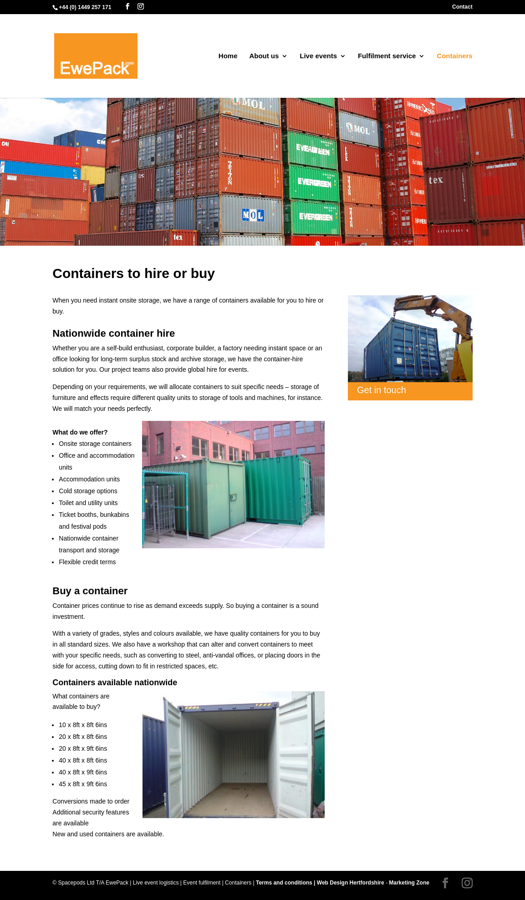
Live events (318, 56)
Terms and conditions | (286, 883)
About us (264, 56)
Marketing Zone (409, 883)
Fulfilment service (387, 56)
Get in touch (381, 390)
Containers (454, 56)
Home (228, 56)
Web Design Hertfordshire (350, 883)
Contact (462, 7)
